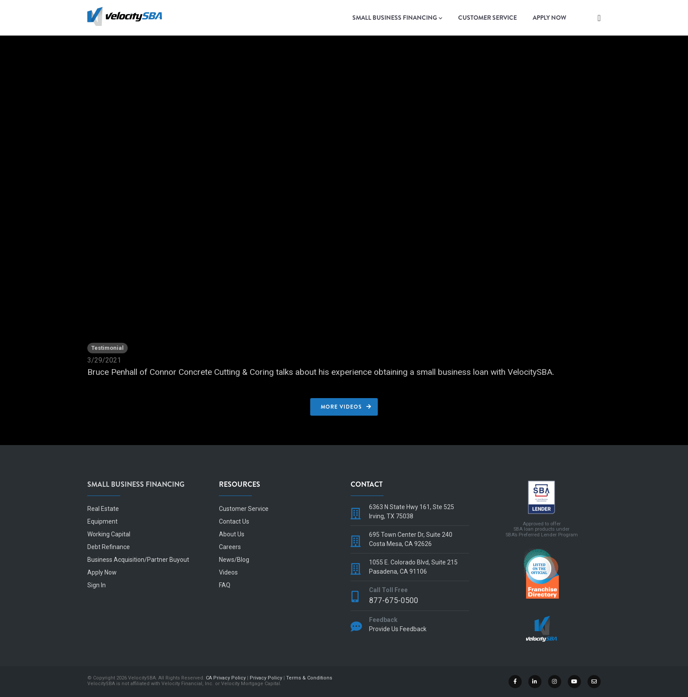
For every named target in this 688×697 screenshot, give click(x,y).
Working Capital (108, 534)
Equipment (102, 521)
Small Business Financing (397, 18)
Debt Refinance (108, 546)
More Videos (341, 407)
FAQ (224, 585)
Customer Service (487, 17)
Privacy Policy (266, 678)
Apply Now (549, 17)
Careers (230, 546)
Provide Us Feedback (397, 628)
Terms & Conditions (309, 678)
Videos (228, 572)
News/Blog (234, 559)
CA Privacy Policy (226, 678)
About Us (231, 534)
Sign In (96, 585)
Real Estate (103, 508)
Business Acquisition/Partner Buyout (138, 559)
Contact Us (234, 521)
